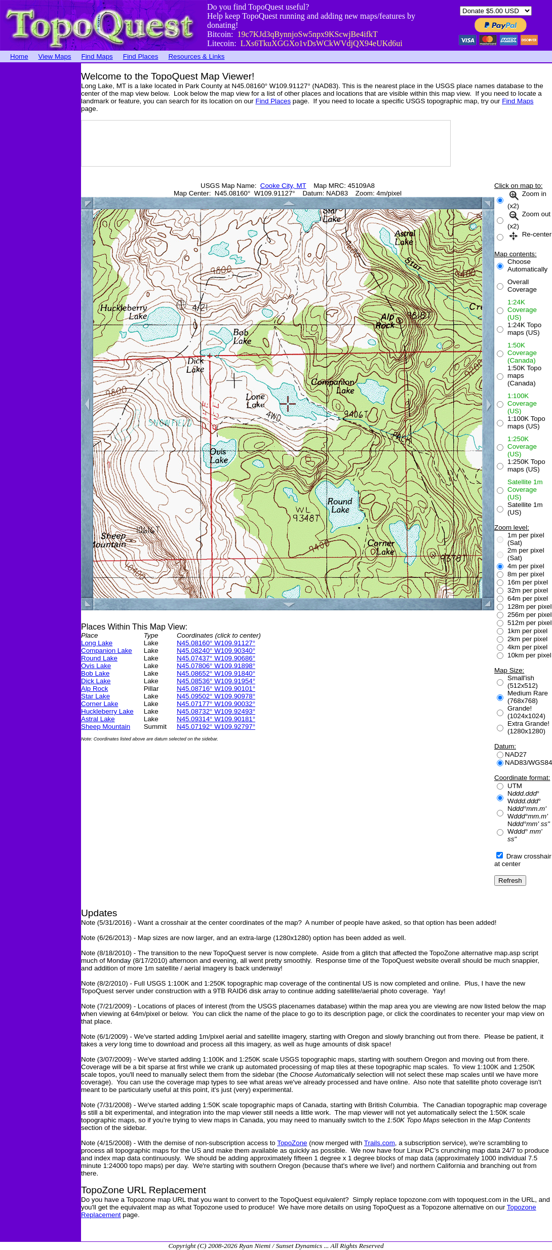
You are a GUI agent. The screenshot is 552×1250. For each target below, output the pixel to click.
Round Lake (99, 658)
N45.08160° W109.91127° (216, 643)
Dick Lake (96, 681)
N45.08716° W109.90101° (216, 688)
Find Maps (97, 56)
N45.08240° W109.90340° (216, 650)
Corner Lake (99, 704)
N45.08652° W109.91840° (216, 673)
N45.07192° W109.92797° (216, 726)
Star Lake (95, 696)
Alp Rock (94, 688)
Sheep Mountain (105, 726)
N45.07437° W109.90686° (216, 658)
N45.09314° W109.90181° (216, 719)
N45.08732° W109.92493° (216, 711)
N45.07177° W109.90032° (216, 704)
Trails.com (379, 1143)
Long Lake (96, 643)
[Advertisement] (40, 215)
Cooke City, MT (283, 185)
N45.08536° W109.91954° (216, 681)
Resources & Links (196, 56)
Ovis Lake (96, 666)
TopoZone (292, 1143)
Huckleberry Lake (107, 711)
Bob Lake (95, 673)
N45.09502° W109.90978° (216, 696)
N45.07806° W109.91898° (216, 666)
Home (19, 56)
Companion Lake (106, 650)
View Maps (54, 56)
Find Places (141, 56)
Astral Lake (98, 719)
